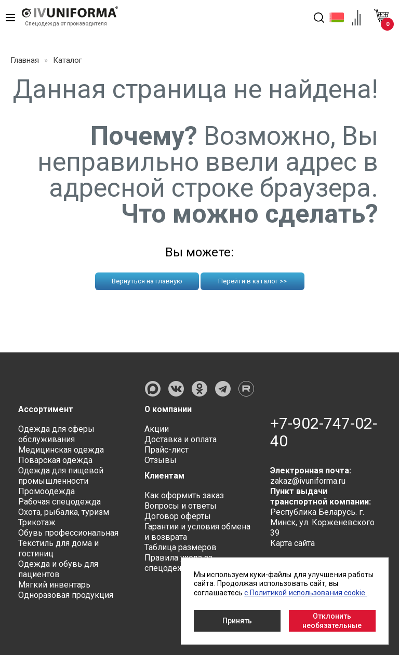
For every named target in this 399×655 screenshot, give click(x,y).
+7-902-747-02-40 (323, 432)
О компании (168, 409)
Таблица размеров (180, 547)
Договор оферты (177, 516)
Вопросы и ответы (180, 506)
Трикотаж (37, 522)
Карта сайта (292, 543)
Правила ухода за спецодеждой (178, 563)
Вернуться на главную (147, 281)
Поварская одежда (55, 460)
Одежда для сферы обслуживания (56, 434)
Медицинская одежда (61, 450)
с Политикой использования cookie (305, 593)
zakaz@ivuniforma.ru (307, 481)
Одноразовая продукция (65, 595)
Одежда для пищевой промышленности (60, 476)
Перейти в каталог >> (252, 281)
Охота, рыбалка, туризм (63, 512)
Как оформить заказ (184, 495)
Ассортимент (45, 409)
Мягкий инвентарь (54, 585)
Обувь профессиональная (68, 533)
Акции (156, 429)
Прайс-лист (166, 450)
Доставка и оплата (180, 439)
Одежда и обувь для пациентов (58, 569)
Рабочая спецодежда (59, 502)
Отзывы (160, 460)
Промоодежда (46, 491)
